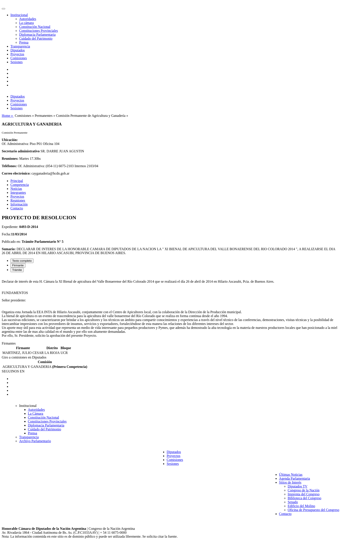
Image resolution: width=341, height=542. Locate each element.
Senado (293, 502)
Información (19, 204)
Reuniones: (10, 158)
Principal (16, 181)
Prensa (23, 42)
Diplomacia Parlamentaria (37, 34)
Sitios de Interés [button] (290, 482)
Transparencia (20, 46)
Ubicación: (10, 140)
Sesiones (16, 62)
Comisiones (18, 58)
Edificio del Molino (301, 506)
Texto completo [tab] (22, 260)
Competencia (19, 185)
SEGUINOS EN (13, 371)
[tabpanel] (170, 309)
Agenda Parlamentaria (294, 478)
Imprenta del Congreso (304, 494)
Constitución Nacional (34, 27)
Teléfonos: (9, 166)
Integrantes (18, 192)
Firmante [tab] (18, 265)
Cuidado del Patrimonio (35, 38)
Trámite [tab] (17, 270)
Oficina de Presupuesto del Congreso (313, 510)
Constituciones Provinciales (38, 30)
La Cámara (35, 413)
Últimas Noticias (291, 474)
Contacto (16, 208)
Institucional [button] (19, 15)
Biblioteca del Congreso (304, 498)
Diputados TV (298, 486)
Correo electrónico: (16, 173)
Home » (8, 115)
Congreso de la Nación (303, 490)
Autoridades (27, 19)
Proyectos (17, 54)
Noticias (16, 188)
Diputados (17, 50)
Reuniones (17, 200)
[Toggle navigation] (3, 8)
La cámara (26, 23)
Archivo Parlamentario (35, 441)
